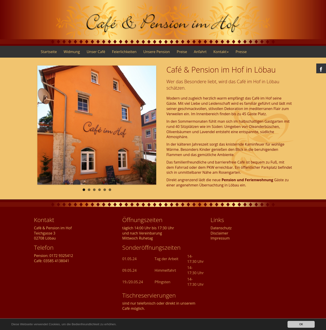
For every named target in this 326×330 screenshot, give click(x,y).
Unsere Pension (156, 51)
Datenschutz (221, 227)
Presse (241, 51)
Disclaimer (219, 233)
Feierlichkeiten (124, 51)
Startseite (49, 51)
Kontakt (221, 51)
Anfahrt (200, 51)
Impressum (220, 238)
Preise (182, 51)
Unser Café (96, 51)
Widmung (72, 51)
